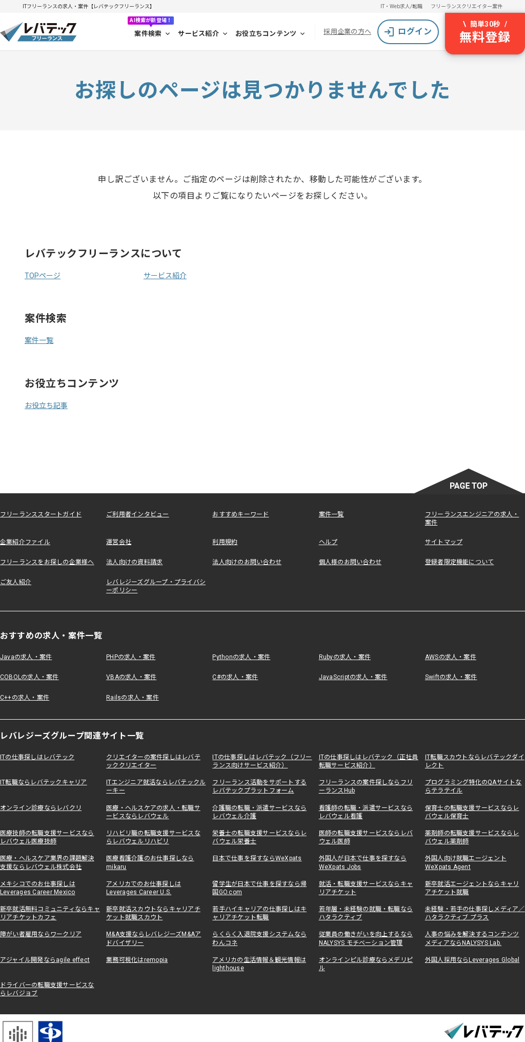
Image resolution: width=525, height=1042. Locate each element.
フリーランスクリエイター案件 (466, 6)
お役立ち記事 (46, 405)
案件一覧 (39, 340)
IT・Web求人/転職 (401, 6)
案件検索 (153, 34)
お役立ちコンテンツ (271, 34)
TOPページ (42, 276)
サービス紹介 (203, 34)
